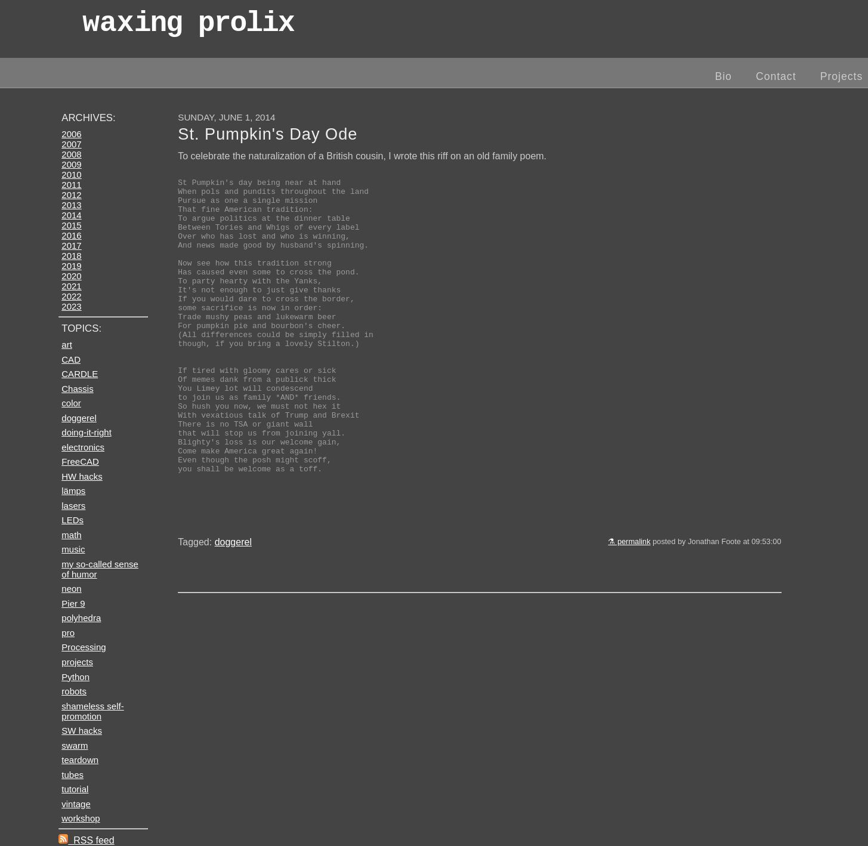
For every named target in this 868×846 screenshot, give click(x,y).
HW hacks (82, 476)
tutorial (74, 789)
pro (68, 633)
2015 (71, 225)
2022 (71, 296)
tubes (72, 775)
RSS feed (86, 840)
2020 (71, 276)
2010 (71, 174)
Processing (83, 647)
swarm (74, 745)
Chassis (77, 389)
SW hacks (81, 730)
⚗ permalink (629, 607)
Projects (841, 76)
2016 (71, 235)
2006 (71, 134)
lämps (73, 491)
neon (71, 588)
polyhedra (81, 618)
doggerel (233, 608)
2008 (71, 154)
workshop (80, 818)
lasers (73, 506)
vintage (75, 804)
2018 (71, 256)
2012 (71, 195)
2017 (71, 245)
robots (74, 691)
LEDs (72, 520)
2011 (71, 185)
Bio (723, 76)
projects (77, 662)
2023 (71, 306)
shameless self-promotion (92, 711)
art (66, 344)
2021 (71, 286)
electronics (82, 447)
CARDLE (79, 374)
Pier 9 (73, 603)
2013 (71, 205)
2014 (71, 215)
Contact (776, 76)
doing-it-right (86, 432)
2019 (71, 266)
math (71, 535)
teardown (79, 760)
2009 (71, 164)
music (73, 549)
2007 (71, 144)
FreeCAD (80, 461)
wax (188, 26)
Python (75, 677)
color (71, 403)
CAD (71, 359)
